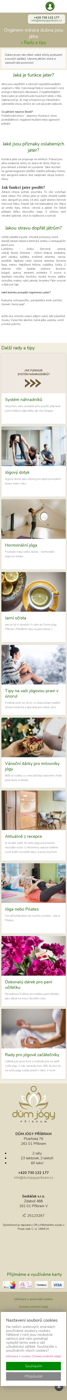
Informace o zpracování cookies (33, 1299)
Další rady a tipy (18, 348)
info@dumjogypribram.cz (46, 20)
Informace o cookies (18, 1356)
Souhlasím (33, 1366)
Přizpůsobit (34, 1376)
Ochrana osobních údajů (33, 1307)
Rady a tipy (35, 43)
